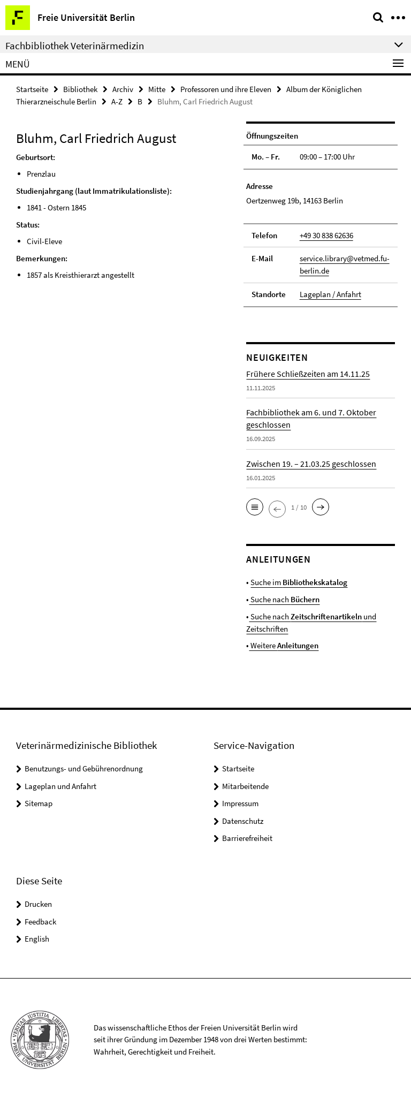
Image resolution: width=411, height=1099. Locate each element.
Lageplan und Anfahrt (60, 784)
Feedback (40, 919)
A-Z (117, 101)
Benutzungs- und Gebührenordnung (84, 767)
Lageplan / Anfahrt (330, 294)
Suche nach (284, 598)
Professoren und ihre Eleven (225, 89)
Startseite (32, 89)
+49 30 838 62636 (326, 235)
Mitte (156, 89)
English (37, 936)
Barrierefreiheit (247, 836)
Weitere (283, 644)
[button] (254, 506)
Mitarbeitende (245, 784)
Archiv (122, 89)
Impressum (240, 802)
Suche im (298, 581)
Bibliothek (80, 89)
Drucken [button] (38, 902)
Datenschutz (242, 819)
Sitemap (38, 802)
